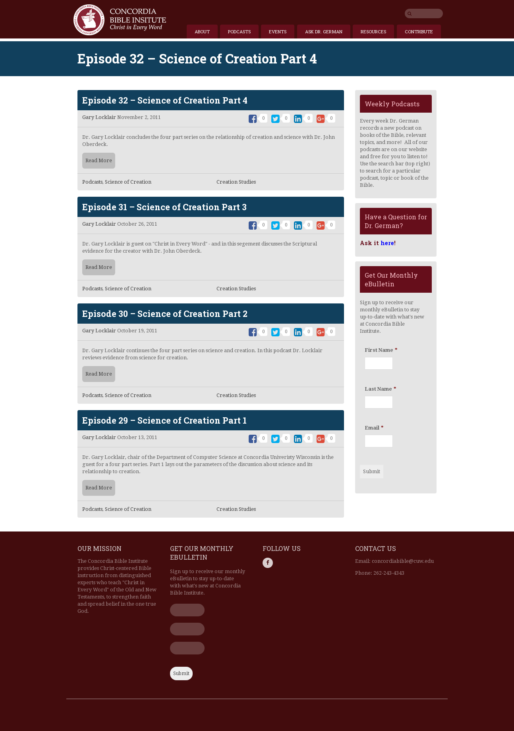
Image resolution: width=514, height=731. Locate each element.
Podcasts (239, 32)
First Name (381, 350)
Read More (98, 160)
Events (277, 32)
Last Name (380, 389)
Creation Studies (236, 182)
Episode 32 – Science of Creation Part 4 (164, 100)
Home (119, 19)
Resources (373, 32)
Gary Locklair (99, 117)
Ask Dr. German (323, 32)
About (202, 32)
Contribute (419, 32)
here (387, 243)
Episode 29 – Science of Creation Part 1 (164, 420)
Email (374, 428)
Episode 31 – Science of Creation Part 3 (164, 207)
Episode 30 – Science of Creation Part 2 (164, 313)
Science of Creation (128, 182)
